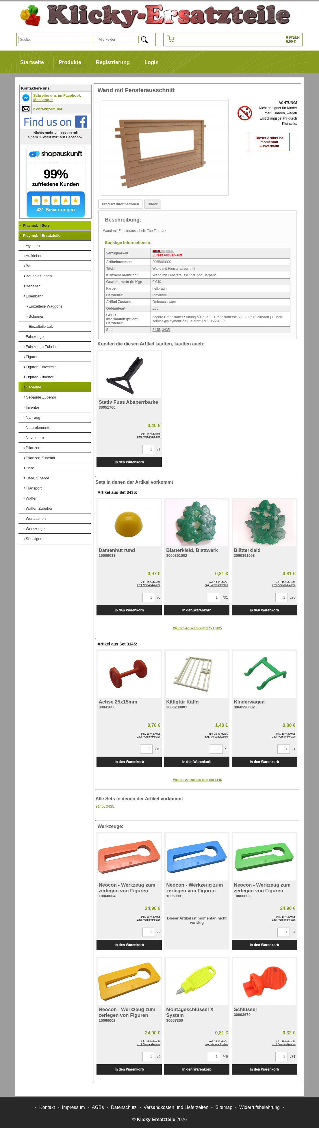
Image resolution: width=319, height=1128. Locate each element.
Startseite (32, 62)
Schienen (36, 316)
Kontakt (47, 1107)
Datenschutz (124, 1107)
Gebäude (33, 387)
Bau (29, 266)
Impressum (73, 1107)
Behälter (33, 286)
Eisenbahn (34, 296)
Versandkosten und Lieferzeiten (176, 1107)
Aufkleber (34, 256)
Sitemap (223, 1107)
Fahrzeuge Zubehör (42, 347)
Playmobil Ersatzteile (41, 235)
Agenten (33, 245)
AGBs (98, 1107)
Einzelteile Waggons (45, 306)
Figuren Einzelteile (41, 367)
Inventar (32, 407)
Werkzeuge (35, 528)
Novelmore (35, 437)
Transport (34, 488)
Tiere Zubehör (37, 478)
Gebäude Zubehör (41, 397)
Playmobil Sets (36, 225)
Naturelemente (38, 427)
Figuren (32, 357)
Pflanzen (33, 448)
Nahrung (33, 417)
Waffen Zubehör (39, 508)
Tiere (30, 468)
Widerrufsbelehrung (259, 1107)
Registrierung (113, 62)
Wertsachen (36, 518)
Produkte (70, 62)
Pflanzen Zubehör (40, 458)
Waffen (31, 498)
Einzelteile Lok (41, 326)
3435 (166, 330)
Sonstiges (34, 539)
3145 (156, 330)
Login (151, 62)
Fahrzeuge (35, 336)
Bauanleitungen (39, 276)
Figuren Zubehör (39, 377)
